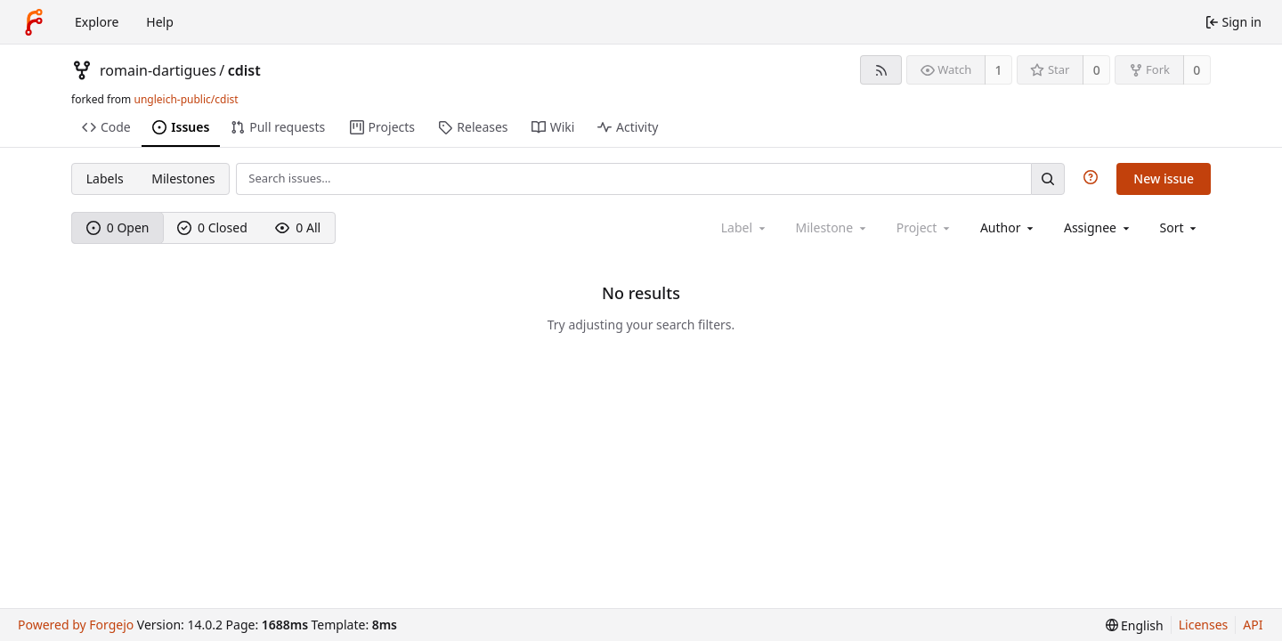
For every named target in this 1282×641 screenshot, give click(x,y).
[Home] (34, 22)
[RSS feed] (881, 70)
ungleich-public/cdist (186, 99)
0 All (297, 227)
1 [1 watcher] (998, 69)
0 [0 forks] (1196, 69)
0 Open (118, 227)
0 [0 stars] (1096, 69)
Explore (96, 21)
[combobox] (1008, 227)
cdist (244, 70)
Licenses (1204, 624)
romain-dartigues (158, 70)
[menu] (1180, 227)
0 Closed (212, 227)
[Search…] (1048, 178)
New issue (1163, 178)
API (1252, 624)
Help (160, 21)
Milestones (183, 178)
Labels (105, 178)
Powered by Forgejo (76, 624)
